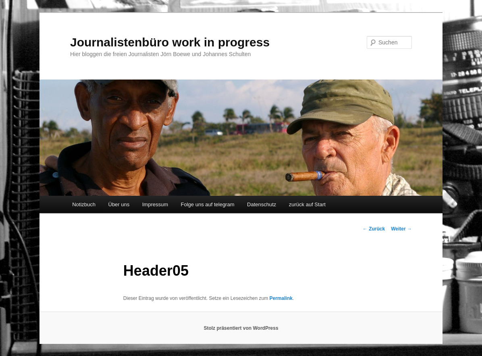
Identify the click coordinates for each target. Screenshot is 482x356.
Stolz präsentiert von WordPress (241, 328)
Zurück (374, 229)
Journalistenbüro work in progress (170, 42)
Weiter (401, 229)
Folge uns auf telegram (208, 204)
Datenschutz (261, 204)
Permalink (281, 298)
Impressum (155, 204)
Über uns (119, 204)
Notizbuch (84, 204)
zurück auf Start (307, 204)
